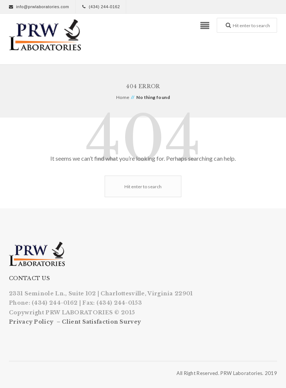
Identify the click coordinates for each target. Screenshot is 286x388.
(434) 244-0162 (104, 6)
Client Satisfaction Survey (101, 321)
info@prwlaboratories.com (42, 6)
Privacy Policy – (35, 321)
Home (123, 97)
